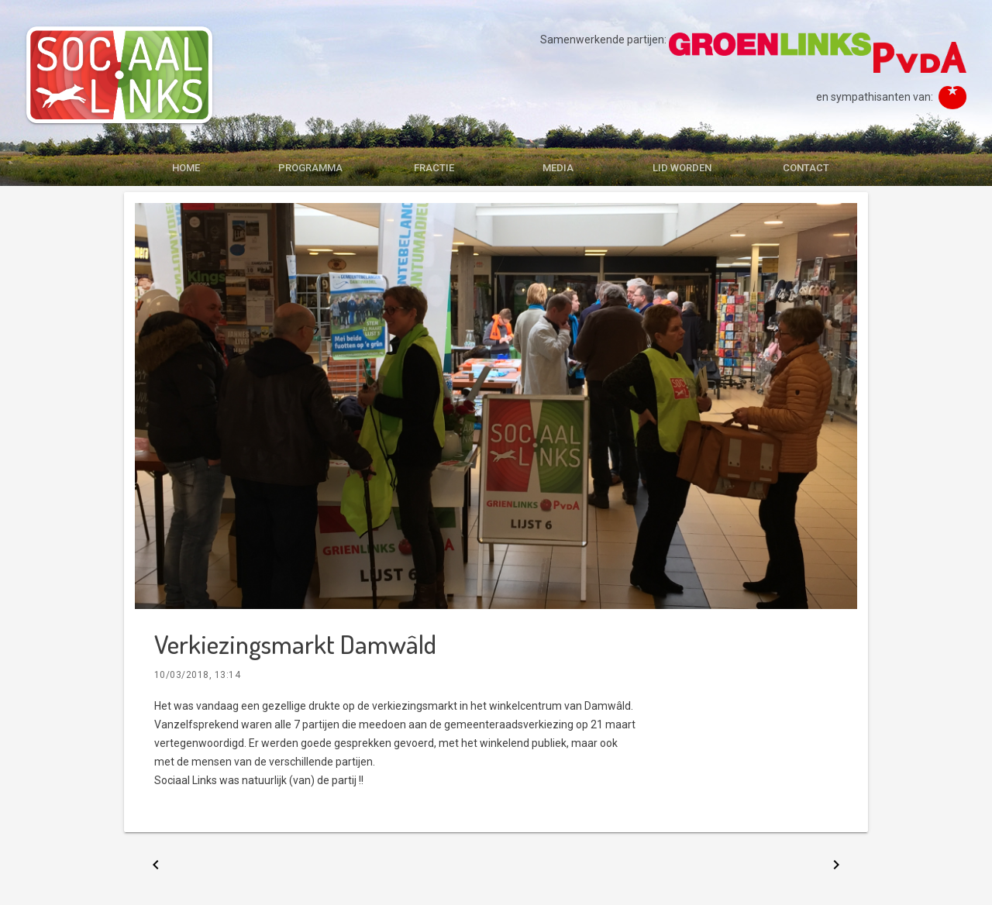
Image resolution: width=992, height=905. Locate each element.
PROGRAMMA (310, 168)
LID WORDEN (682, 168)
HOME (186, 168)
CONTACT (806, 168)
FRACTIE (434, 168)
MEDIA (558, 168)
